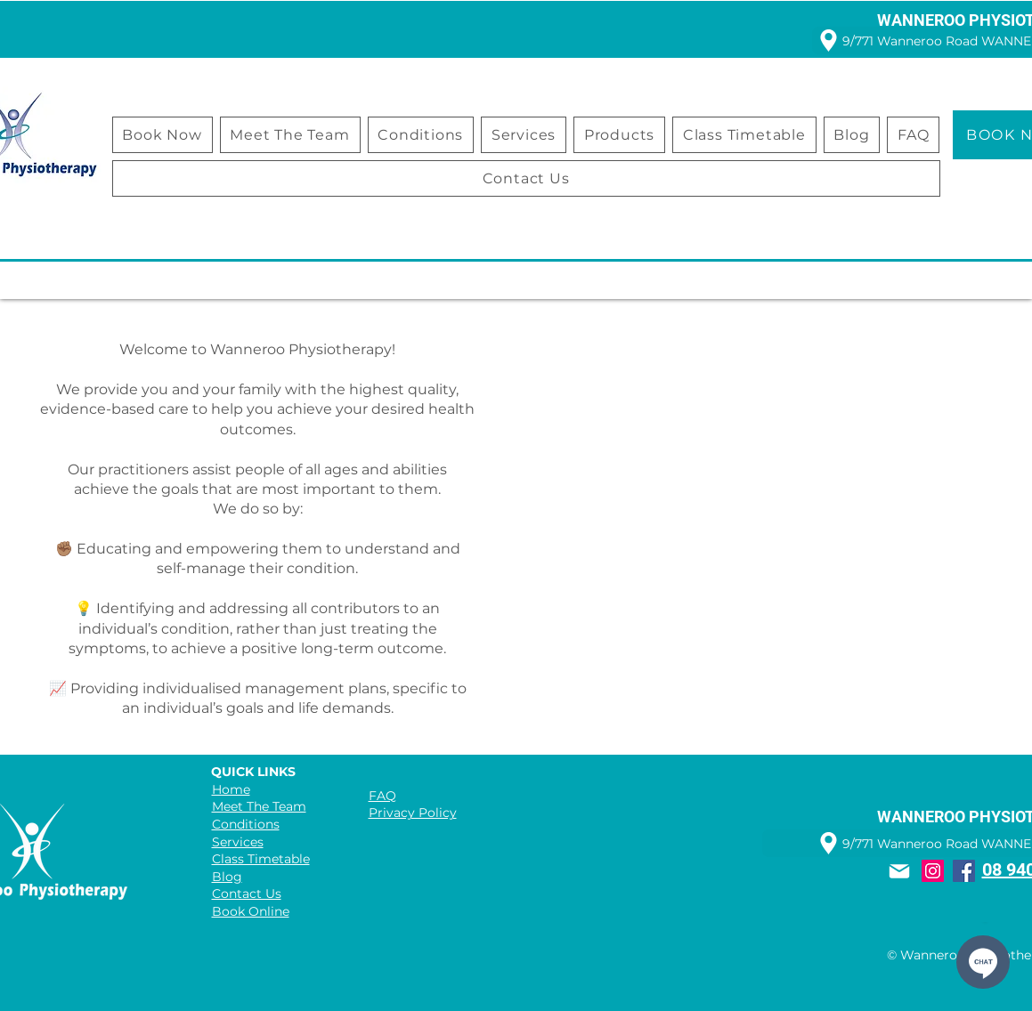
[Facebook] (964, 871)
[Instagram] (933, 871)
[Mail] (899, 871)
